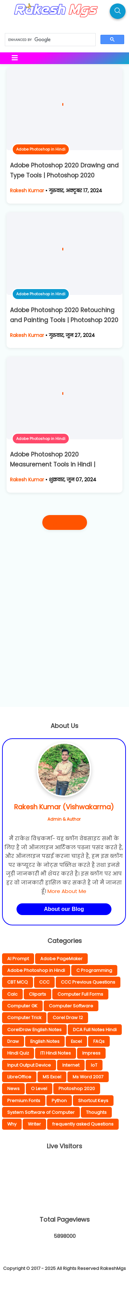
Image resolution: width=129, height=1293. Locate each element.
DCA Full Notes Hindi (95, 1030)
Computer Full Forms (80, 994)
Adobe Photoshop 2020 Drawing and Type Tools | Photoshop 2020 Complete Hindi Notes (64, 175)
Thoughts (96, 1112)
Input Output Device (29, 1065)
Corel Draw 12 (68, 1017)
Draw (13, 1041)
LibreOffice (19, 1077)
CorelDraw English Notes (34, 1030)
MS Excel (52, 1077)
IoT (94, 1065)
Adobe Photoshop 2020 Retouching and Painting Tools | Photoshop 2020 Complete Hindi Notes (64, 320)
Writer (34, 1124)
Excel (76, 1041)
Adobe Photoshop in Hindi (40, 149)
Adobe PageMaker (61, 959)
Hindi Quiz (18, 1053)
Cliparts (37, 994)
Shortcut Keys (93, 1101)
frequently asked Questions (83, 1124)
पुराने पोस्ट (64, 522)
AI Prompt (18, 959)
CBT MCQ (17, 982)
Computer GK (22, 1006)
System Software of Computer (41, 1112)
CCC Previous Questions (88, 982)
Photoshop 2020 (76, 1088)
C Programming (94, 970)
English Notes (45, 1041)
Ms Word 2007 (88, 1077)
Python (59, 1101)
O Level (39, 1088)
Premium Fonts (23, 1101)
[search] (49, 40)
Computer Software (71, 1006)
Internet (70, 1065)
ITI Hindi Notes (55, 1053)
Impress (91, 1053)
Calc (12, 994)
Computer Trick (24, 1017)
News (13, 1088)
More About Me (66, 891)
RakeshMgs (113, 1268)
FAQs (99, 1041)
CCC (44, 982)
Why (12, 1124)
